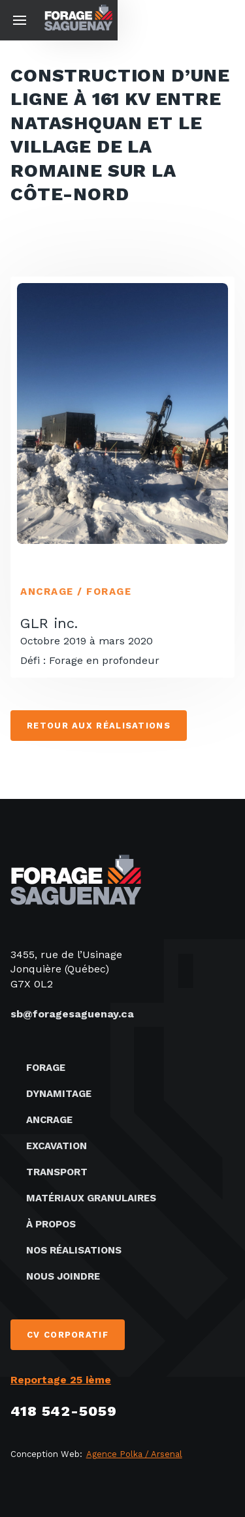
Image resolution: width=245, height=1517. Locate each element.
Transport (57, 1172)
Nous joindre (63, 1276)
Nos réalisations (74, 1250)
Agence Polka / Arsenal (134, 1454)
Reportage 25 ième (60, 1380)
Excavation (56, 1146)
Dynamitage (58, 1094)
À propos (51, 1224)
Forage (45, 1068)
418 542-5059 (63, 1411)
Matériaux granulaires (91, 1198)
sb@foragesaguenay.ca (72, 1014)
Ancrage (49, 1120)
